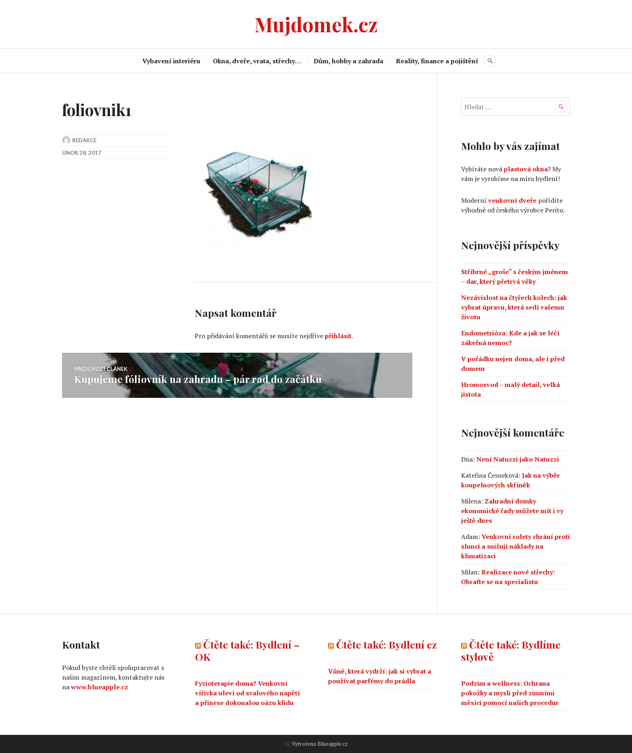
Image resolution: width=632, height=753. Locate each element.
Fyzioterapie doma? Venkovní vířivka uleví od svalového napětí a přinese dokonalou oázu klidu (247, 693)
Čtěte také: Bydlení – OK (247, 650)
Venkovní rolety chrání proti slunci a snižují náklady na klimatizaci (515, 546)
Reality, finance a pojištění (437, 60)
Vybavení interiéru (171, 60)
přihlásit (338, 335)
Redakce (84, 140)
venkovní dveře (512, 200)
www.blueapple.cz (99, 686)
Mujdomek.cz (316, 24)
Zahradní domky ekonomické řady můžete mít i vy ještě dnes (512, 511)
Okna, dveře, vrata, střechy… (257, 60)
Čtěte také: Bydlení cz (386, 644)
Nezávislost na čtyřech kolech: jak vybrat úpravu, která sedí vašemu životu (514, 307)
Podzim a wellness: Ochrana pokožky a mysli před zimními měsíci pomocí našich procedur (510, 693)
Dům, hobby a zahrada (348, 60)
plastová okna (526, 168)
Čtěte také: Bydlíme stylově (511, 650)
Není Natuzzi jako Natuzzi (517, 459)
